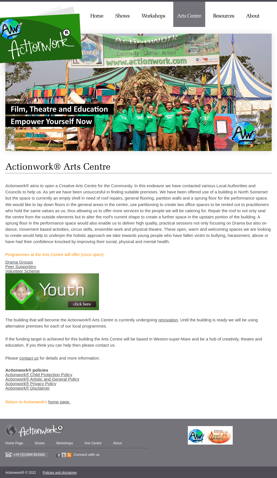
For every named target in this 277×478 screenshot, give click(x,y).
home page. (59, 401)
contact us (28, 358)
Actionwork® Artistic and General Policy (42, 379)
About (117, 443)
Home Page (14, 443)
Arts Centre (92, 443)
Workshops (64, 443)
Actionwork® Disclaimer (27, 388)
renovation (168, 319)
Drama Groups (19, 262)
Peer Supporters (20, 266)
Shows (39, 443)
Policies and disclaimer (60, 473)
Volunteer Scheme (22, 271)
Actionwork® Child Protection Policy (38, 374)
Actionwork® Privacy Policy (30, 383)
